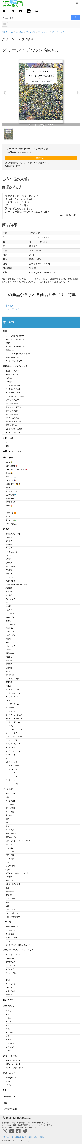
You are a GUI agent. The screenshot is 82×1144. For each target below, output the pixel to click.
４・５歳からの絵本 (13, 389)
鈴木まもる (10, 617)
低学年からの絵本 (12, 400)
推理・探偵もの (11, 833)
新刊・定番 (8, 438)
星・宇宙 (9, 815)
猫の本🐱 (9, 473)
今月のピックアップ (12, 451)
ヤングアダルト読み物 (14, 429)
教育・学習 (10, 855)
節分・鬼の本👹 (11, 466)
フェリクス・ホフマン (14, 751)
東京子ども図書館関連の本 (15, 346)
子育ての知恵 (10, 794)
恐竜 (7, 823)
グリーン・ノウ (58, 32)
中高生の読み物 (11, 425)
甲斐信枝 (9, 574)
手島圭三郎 (10, 642)
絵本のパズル (10, 966)
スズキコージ (10, 610)
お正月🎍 (9, 462)
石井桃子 (9, 548)
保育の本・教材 (11, 837)
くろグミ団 (10, 934)
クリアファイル (11, 973)
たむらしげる (10, 635)
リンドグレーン (11, 769)
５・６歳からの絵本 (13, 393)
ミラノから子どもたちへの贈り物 (18, 354)
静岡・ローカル (11, 899)
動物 (7, 819)
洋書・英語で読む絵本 (14, 917)
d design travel (11, 1078)
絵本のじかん (9, 1006)
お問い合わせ (33, 1137)
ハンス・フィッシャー (14, 737)
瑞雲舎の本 (10, 350)
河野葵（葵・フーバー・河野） (17, 584)
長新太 (8, 639)
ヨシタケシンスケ (12, 679)
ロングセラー (9, 1000)
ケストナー (10, 708)
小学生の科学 (10, 808)
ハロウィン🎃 (11, 513)
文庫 (7, 902)
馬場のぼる (10, 653)
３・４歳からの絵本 (13, 385)
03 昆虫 (8, 1018)
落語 (7, 888)
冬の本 (8, 517)
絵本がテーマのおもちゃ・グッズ (18, 950)
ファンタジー (43, 32)
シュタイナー (10, 859)
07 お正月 (9, 1032)
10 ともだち (10, 1043)
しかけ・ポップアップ (14, 913)
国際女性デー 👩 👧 (13, 484)
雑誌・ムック (9, 1073)
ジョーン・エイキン (13, 733)
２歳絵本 (9, 378)
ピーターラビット (12, 927)
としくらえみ (10, 646)
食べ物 (8, 826)
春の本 (8, 488)
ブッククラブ (9, 1096)
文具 (7, 976)
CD (4, 1090)
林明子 (8, 650)
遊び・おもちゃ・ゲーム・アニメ (18, 841)
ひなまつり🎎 (11, 480)
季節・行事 (8, 457)
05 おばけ (9, 1025)
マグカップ (10, 969)
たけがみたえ (10, 624)
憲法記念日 (10, 498)
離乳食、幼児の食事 (13, 884)
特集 (5, 331)
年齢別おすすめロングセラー (16, 366)
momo (8, 1081)
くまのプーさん (11, 930)
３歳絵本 (9, 382)
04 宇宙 (8, 1022)
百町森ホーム (7, 32)
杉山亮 (8, 606)
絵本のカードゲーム (13, 955)
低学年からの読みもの (14, 404)
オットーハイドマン (13, 693)
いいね (8, 1085)
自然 (7, 862)
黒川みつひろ (10, 581)
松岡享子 (9, 664)
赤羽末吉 (9, 537)
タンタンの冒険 (11, 938)
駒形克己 (9, 588)
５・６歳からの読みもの (14, 396)
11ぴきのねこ (11, 991)
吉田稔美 (9, 682)
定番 (7, 446)
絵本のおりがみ (11, 984)
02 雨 (8, 1014)
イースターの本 (11, 491)
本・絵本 (19, 32)
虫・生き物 (10, 812)
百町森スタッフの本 (13, 534)
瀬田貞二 (9, 621)
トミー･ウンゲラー (12, 689)
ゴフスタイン (10, 711)
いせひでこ (10, 555)
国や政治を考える (12, 357)
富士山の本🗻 (11, 477)
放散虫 (8, 343)
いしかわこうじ (11, 552)
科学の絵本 (10, 804)
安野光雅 (9, 545)
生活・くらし (10, 881)
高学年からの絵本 (12, 418)
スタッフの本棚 (10, 1056)
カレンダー (10, 987)
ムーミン (9, 941)
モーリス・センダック (14, 715)
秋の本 (8, 509)
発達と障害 (10, 891)
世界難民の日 (10, 502)
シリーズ (7, 922)
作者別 (6, 529)
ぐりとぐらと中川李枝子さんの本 (18, 945)
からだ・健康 (10, 866)
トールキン (10, 726)
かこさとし (10, 577)
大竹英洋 (9, 570)
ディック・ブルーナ (13, 744)
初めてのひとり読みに (14, 407)
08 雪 (8, 1036)
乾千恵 (8, 559)
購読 (42, 1137)
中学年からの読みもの (14, 414)
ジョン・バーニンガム (14, 729)
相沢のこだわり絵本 (13, 1064)
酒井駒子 (9, 595)
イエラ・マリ (10, 758)
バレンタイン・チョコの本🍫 (16, 469)
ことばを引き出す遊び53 (15, 336)
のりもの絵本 (10, 801)
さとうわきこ (10, 599)
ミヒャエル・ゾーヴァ (14, 719)
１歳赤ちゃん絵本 (12, 374)
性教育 (8, 870)
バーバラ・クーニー (13, 704)
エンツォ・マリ (11, 762)
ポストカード (10, 980)
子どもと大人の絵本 (13, 432)
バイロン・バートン (13, 784)
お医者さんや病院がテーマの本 (17, 873)
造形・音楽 (10, 844)
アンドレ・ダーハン (13, 722)
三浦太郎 (9, 668)
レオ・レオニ (10, 773)
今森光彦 (9, 563)
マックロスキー (11, 755)
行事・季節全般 (11, 524)
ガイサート (10, 700)
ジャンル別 (30, 32)
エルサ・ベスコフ (12, 747)
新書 (7, 906)
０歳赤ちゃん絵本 (12, 371)
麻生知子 (9, 541)
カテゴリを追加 (10, 1109)
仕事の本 (9, 877)
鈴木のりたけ (10, 613)
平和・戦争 (10, 895)
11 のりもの (10, 1047)
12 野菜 (8, 1051)
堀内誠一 (9, 661)
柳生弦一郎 (10, 675)
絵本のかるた (10, 958)
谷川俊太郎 (10, 632)
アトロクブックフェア (14, 361)
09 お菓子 (9, 1040)
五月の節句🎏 (11, 495)
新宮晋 (8, 603)
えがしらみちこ (11, 566)
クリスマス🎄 (11, 520)
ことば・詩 (10, 851)
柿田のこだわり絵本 (13, 1060)
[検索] (15, 17)
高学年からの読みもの (14, 422)
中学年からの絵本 (12, 411)
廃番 (5, 1103)
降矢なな (9, 657)
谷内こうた (10, 628)
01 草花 (8, 1011)
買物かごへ (41, 158)
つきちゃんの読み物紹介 (14, 1068)
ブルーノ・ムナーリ (13, 766)
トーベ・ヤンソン (12, 776)
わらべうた (10, 848)
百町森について (20, 1137)
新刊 (7, 442)
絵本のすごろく (11, 962)
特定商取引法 (8, 1137)
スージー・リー (11, 780)
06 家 (8, 1029)
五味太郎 (9, 592)
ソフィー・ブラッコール (14, 740)
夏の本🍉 (9, 506)
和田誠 (8, 686)
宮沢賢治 (9, 671)
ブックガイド (10, 909)
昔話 (7, 797)
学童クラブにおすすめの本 (15, 339)
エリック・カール (12, 697)
